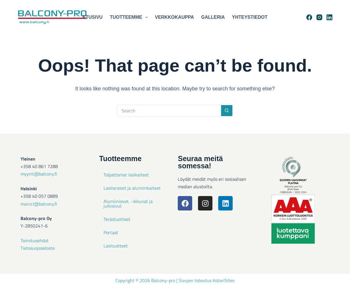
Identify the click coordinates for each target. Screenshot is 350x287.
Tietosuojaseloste (38, 248)
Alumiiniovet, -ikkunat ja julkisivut (128, 203)
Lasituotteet (115, 245)
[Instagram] (319, 17)
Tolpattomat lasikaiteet (126, 174)
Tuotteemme (130, 17)
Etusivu (93, 17)
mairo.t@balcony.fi (39, 203)
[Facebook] (309, 17)
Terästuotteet (116, 219)
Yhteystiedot (250, 17)
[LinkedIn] (329, 17)
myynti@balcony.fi (39, 173)
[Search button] (227, 110)
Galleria (213, 17)
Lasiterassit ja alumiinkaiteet (132, 187)
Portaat (110, 232)
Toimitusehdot (35, 240)
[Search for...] (169, 110)
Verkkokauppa (174, 17)
